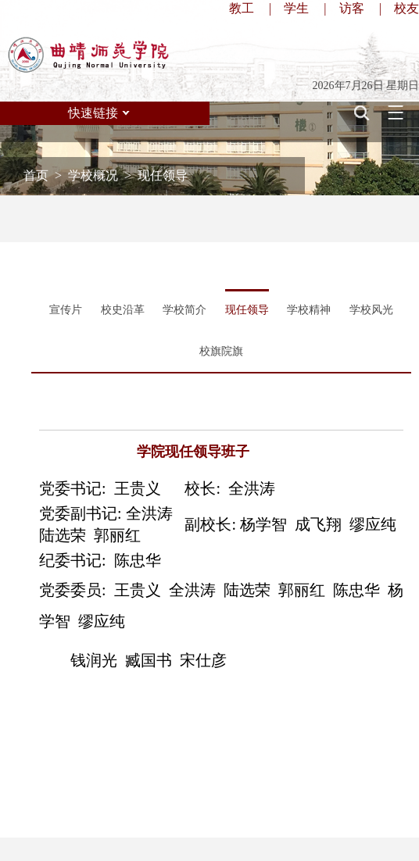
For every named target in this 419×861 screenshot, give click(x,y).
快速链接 (93, 113)
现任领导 (247, 310)
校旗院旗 (221, 351)
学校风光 (371, 310)
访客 (351, 8)
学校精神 (309, 310)
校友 (406, 8)
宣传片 (65, 310)
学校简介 (184, 310)
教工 (241, 8)
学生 (296, 8)
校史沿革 (123, 310)
